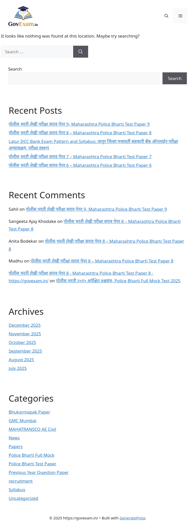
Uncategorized (23, 498)
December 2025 (25, 325)
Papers (16, 446)
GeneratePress (133, 517)
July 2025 (18, 368)
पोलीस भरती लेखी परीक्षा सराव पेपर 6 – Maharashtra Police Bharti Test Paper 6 (80, 165)
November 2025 (25, 334)
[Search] (80, 52)
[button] (166, 15)
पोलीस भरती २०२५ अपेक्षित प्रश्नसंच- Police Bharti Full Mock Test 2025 (118, 281)
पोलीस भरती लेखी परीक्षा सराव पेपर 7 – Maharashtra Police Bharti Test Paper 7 (80, 156)
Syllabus (17, 489)
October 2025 (22, 342)
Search (15, 69)
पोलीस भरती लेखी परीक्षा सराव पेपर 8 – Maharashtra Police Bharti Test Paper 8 (80, 133)
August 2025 (21, 360)
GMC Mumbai (22, 420)
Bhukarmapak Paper (29, 412)
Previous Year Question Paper (39, 472)
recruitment (21, 481)
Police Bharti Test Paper (32, 464)
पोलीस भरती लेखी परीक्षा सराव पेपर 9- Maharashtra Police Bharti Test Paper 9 (79, 124)
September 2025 (25, 351)
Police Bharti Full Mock (31, 455)
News (14, 438)
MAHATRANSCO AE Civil (32, 429)
